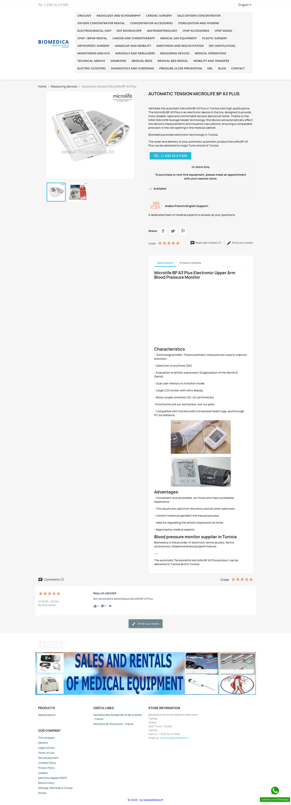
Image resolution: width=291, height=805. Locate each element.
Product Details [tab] (190, 263)
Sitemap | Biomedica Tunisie (55, 788)
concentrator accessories (151, 23)
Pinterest (185, 228)
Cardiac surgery (159, 15)
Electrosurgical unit (94, 30)
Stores (42, 793)
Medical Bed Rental (172, 61)
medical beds (142, 61)
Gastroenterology (162, 30)
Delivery (43, 743)
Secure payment (48, 758)
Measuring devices (175, 53)
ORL (210, 68)
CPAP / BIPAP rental (92, 38)
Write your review (240, 242)
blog (222, 68)
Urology (84, 15)
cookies (43, 773)
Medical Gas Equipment (178, 38)
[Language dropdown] (246, 5)
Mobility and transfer (211, 61)
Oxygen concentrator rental (101, 23)
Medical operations (210, 53)
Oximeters (118, 61)
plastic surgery (214, 38)
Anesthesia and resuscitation (179, 46)
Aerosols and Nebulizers (135, 53)
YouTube (51, 645)
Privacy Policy (46, 768)
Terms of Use (46, 753)
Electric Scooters (91, 68)
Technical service (91, 61)
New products (47, 715)
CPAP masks (223, 30)
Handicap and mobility (133, 46)
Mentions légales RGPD (52, 778)
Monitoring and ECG (93, 53)
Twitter (175, 228)
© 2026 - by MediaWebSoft (145, 800)
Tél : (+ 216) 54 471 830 (170, 156)
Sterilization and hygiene (198, 23)
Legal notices (46, 748)
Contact (238, 68)
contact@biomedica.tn (174, 738)
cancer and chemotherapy (133, 38)
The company (46, 737)
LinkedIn (59, 645)
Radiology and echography (119, 15)
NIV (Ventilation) (222, 46)
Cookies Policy (47, 763)
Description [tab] (165, 263)
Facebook (166, 228)
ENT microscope (129, 30)
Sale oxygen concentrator (199, 15)
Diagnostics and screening (132, 68)
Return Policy (46, 783)
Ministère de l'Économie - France (113, 724)
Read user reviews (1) (206, 242)
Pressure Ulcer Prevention (180, 68)
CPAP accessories (196, 30)
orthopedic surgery (93, 46)
